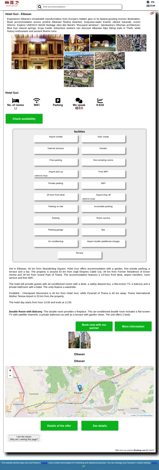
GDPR (154, 463)
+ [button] (10, 370)
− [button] (10, 376)
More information (133, 326)
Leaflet (133, 415)
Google (44, 463)
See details (100, 425)
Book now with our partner (94, 326)
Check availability (24, 118)
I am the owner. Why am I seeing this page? (24, 438)
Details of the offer (59, 425)
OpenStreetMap (146, 415)
